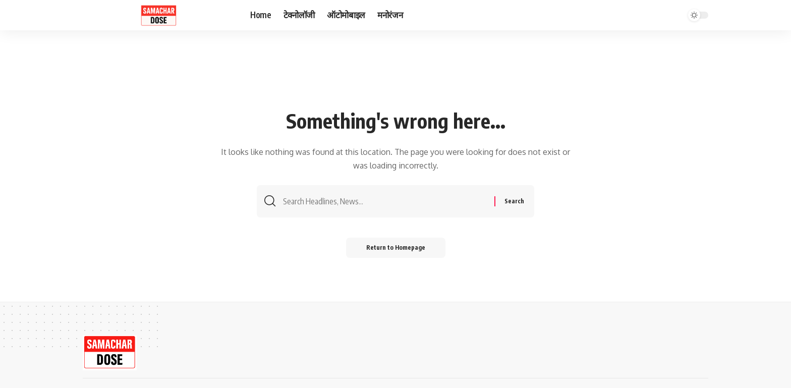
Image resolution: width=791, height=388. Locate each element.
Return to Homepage (395, 247)
